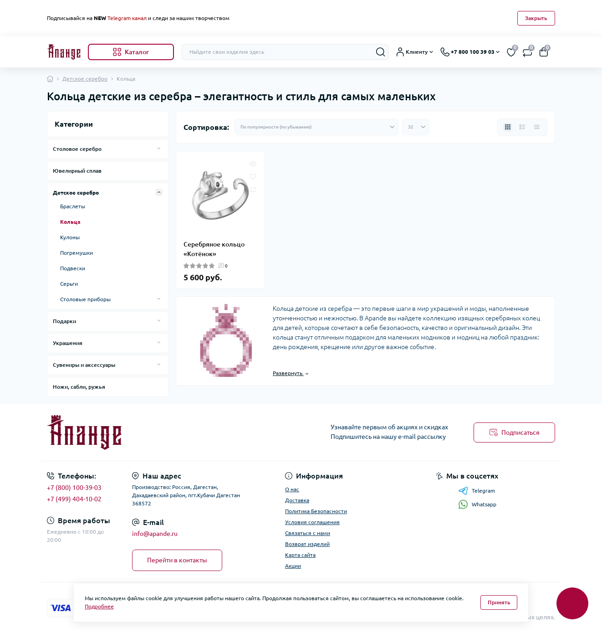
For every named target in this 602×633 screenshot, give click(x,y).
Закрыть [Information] (536, 18)
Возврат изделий (307, 544)
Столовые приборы (85, 299)
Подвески (72, 268)
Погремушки (76, 253)
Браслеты (72, 206)
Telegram (476, 491)
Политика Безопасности (316, 511)
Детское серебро (84, 79)
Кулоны (70, 237)
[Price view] (536, 127)
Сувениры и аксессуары (84, 365)
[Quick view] (253, 163)
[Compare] (253, 189)
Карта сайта (300, 555)
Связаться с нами (307, 533)
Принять (499, 602)
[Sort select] (316, 127)
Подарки (64, 321)
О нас (292, 489)
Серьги (69, 284)
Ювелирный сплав (77, 171)
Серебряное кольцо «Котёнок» (214, 249)
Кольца (70, 222)
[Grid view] (507, 127)
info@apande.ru (155, 533)
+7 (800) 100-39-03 (74, 487)
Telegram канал (127, 18)
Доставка (297, 500)
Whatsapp (477, 504)
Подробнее (99, 606)
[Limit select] (415, 127)
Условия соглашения (312, 522)
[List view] (522, 127)
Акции (293, 566)
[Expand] (159, 148)
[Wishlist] (253, 176)
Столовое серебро (77, 149)
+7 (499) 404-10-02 (74, 499)
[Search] (380, 52)
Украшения (67, 343)
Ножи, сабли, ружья (79, 387)
